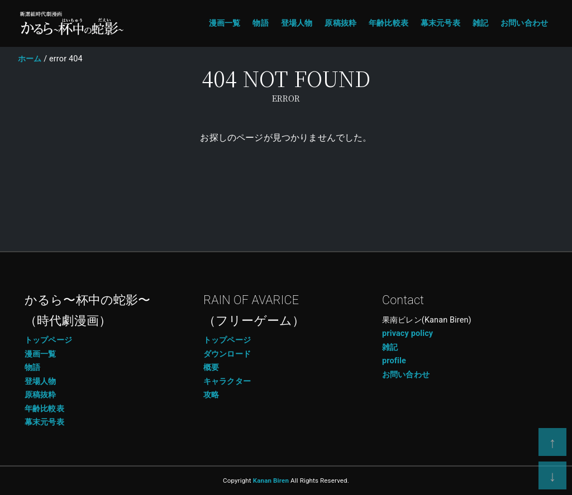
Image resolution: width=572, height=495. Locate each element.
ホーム (29, 59)
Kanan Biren (271, 480)
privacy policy (407, 333)
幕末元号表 (440, 23)
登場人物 (297, 23)
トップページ (48, 340)
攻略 (211, 395)
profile (394, 361)
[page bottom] (552, 475)
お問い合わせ (524, 23)
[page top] (552, 442)
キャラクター (227, 381)
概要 (211, 367)
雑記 (480, 23)
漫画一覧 (225, 23)
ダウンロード (227, 354)
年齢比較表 (388, 23)
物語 (260, 23)
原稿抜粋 (340, 23)
